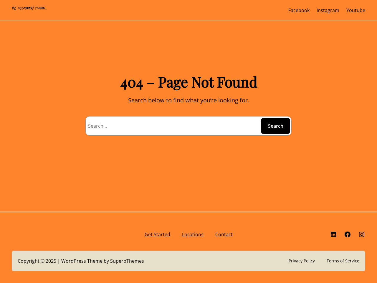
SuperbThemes (127, 261)
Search (275, 126)
